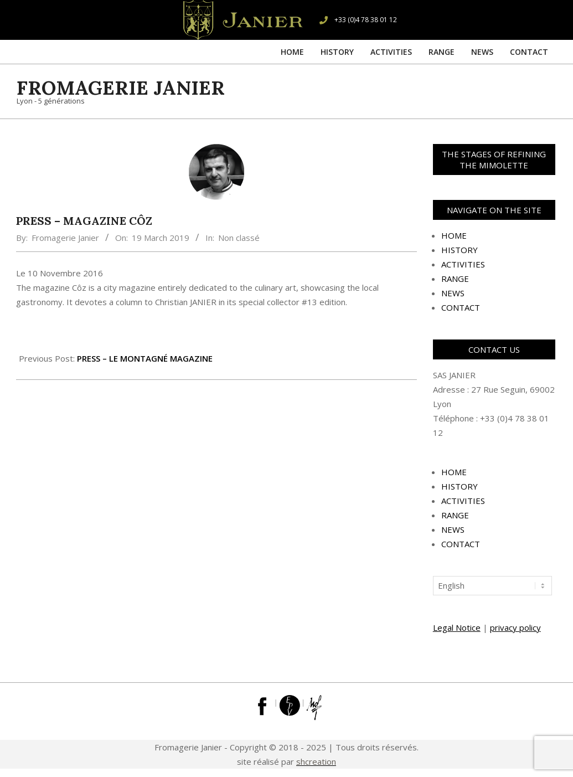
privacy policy (515, 627)
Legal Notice (457, 627)
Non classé (239, 237)
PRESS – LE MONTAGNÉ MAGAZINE (145, 358)
